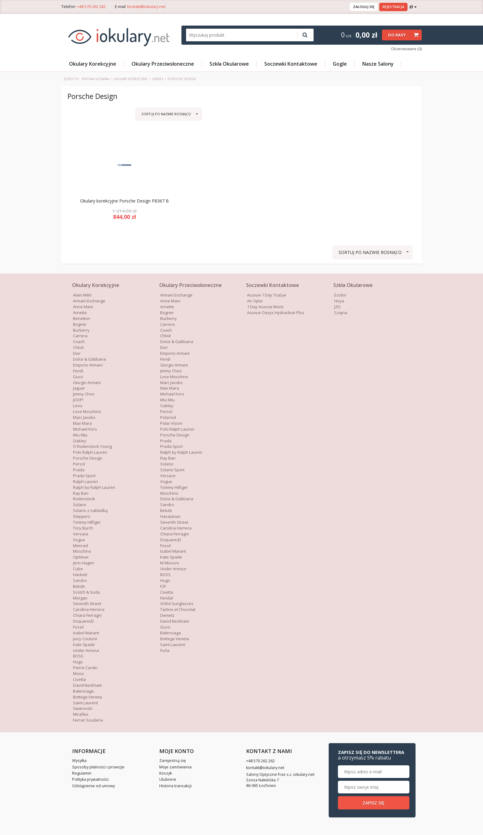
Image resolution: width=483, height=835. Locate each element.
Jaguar (79, 388)
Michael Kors (85, 429)
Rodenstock (84, 498)
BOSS (78, 656)
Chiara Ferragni (87, 615)
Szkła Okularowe (229, 63)
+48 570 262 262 (91, 6)
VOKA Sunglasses (176, 603)
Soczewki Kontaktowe (290, 63)
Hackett (80, 574)
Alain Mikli (82, 295)
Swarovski (82, 708)
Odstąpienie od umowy (93, 785)
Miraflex (80, 714)
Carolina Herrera (88, 609)
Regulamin (81, 773)
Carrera (80, 335)
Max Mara (169, 388)
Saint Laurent (85, 703)
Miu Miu (80, 435)
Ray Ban (80, 493)
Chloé (78, 347)
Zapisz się (373, 803)
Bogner (80, 324)
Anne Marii (83, 306)
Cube (78, 568)
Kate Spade (84, 644)
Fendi (78, 371)
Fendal (166, 598)
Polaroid (168, 417)
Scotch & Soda (86, 592)
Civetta (79, 679)
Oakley (79, 441)
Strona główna (95, 79)
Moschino (82, 551)
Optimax (81, 557)
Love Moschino (87, 411)
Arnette (80, 312)
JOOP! (78, 400)
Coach (79, 341)
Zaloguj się (363, 6)
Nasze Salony (378, 63)
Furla (164, 650)
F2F (163, 586)
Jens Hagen (83, 563)
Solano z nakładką (90, 510)
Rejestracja (393, 6)
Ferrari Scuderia (88, 720)
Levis (78, 405)
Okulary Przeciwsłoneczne (163, 63)
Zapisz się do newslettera (371, 755)
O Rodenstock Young (92, 446)
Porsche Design (87, 458)
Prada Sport (84, 475)
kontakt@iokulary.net (146, 6)
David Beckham (87, 685)
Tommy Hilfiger (87, 522)
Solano (79, 504)
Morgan (80, 598)
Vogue (79, 539)
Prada (78, 470)
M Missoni (169, 563)
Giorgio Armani (174, 365)
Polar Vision (171, 423)
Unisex (157, 79)
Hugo (78, 662)
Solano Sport (172, 470)
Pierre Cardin (85, 667)
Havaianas (170, 516)
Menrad (80, 545)
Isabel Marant (86, 633)
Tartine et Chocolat (177, 609)
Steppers (81, 516)
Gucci (165, 627)
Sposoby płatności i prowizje (98, 767)
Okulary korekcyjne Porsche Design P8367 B (124, 201)
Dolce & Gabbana (176, 341)
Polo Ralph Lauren (90, 452)
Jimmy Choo (84, 394)
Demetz (167, 615)
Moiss (78, 673)
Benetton (81, 318)
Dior (77, 353)
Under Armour (86, 650)
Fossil (78, 627)
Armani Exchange (89, 301)
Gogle (340, 63)
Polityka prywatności (90, 779)
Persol (79, 464)
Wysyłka (79, 760)
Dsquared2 (83, 621)
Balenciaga (83, 691)
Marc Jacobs (84, 417)
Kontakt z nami (269, 751)
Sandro (80, 580)
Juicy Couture (85, 638)
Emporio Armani (88, 365)
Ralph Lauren (85, 481)
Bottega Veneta (87, 697)
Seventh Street (87, 603)
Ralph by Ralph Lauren (94, 487)
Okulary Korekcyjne (92, 63)
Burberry (81, 330)
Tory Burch (83, 528)
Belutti (79, 586)
